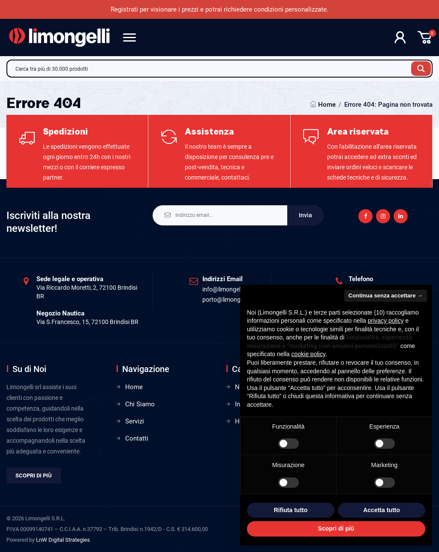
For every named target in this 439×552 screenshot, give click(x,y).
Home (327, 104)
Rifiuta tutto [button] (291, 510)
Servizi (134, 421)
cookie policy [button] (308, 354)
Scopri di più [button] (336, 528)
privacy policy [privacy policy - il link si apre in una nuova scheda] (386, 320)
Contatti (136, 438)
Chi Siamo (140, 404)
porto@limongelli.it (227, 299)
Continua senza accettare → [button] (386, 295)
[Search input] (211, 68)
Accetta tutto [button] (381, 510)
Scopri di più (33, 475)
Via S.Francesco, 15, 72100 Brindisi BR (87, 321)
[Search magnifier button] (421, 68)
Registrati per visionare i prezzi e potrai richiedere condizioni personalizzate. (219, 9)
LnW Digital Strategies (63, 540)
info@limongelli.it (225, 289)
